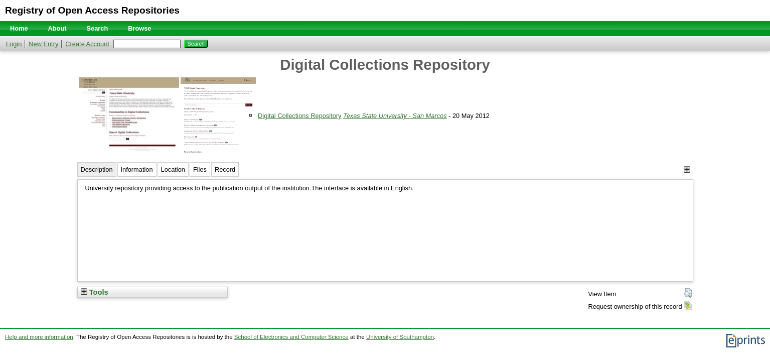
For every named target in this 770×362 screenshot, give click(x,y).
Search (97, 28)
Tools (94, 292)
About (57, 28)
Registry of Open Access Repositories (92, 10)
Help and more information (39, 337)
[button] (688, 293)
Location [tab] (173, 169)
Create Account (87, 44)
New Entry (43, 44)
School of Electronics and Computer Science (291, 337)
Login (14, 44)
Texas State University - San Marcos (395, 115)
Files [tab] (200, 169)
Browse (139, 28)
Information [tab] (137, 169)
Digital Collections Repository (299, 115)
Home (19, 28)
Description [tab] (97, 169)
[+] (687, 169)
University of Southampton (400, 337)
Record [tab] (225, 169)
